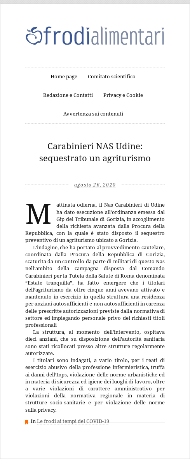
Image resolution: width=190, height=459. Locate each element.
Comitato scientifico (112, 76)
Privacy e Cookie (123, 95)
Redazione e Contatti (68, 95)
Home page (64, 76)
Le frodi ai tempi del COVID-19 (73, 421)
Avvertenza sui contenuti (93, 114)
